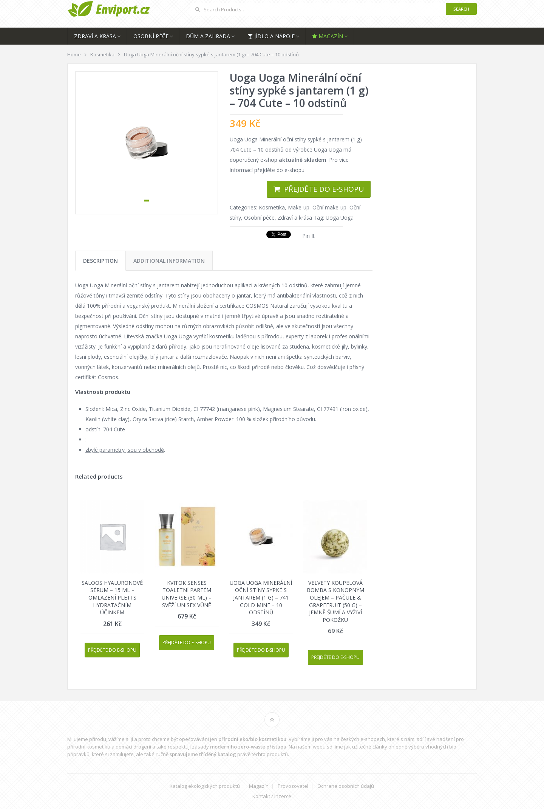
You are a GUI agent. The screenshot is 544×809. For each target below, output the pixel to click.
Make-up (298, 207)
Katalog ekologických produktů (205, 786)
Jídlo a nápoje (271, 36)
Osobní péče (150, 36)
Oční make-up (329, 207)
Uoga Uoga (340, 217)
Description (100, 260)
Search (461, 9)
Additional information (169, 260)
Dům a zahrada (208, 36)
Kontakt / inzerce (271, 796)
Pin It (308, 235)
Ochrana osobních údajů (345, 786)
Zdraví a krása (95, 36)
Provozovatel (293, 786)
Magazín (327, 36)
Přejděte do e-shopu (324, 189)
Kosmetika (272, 207)
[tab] (100, 261)
